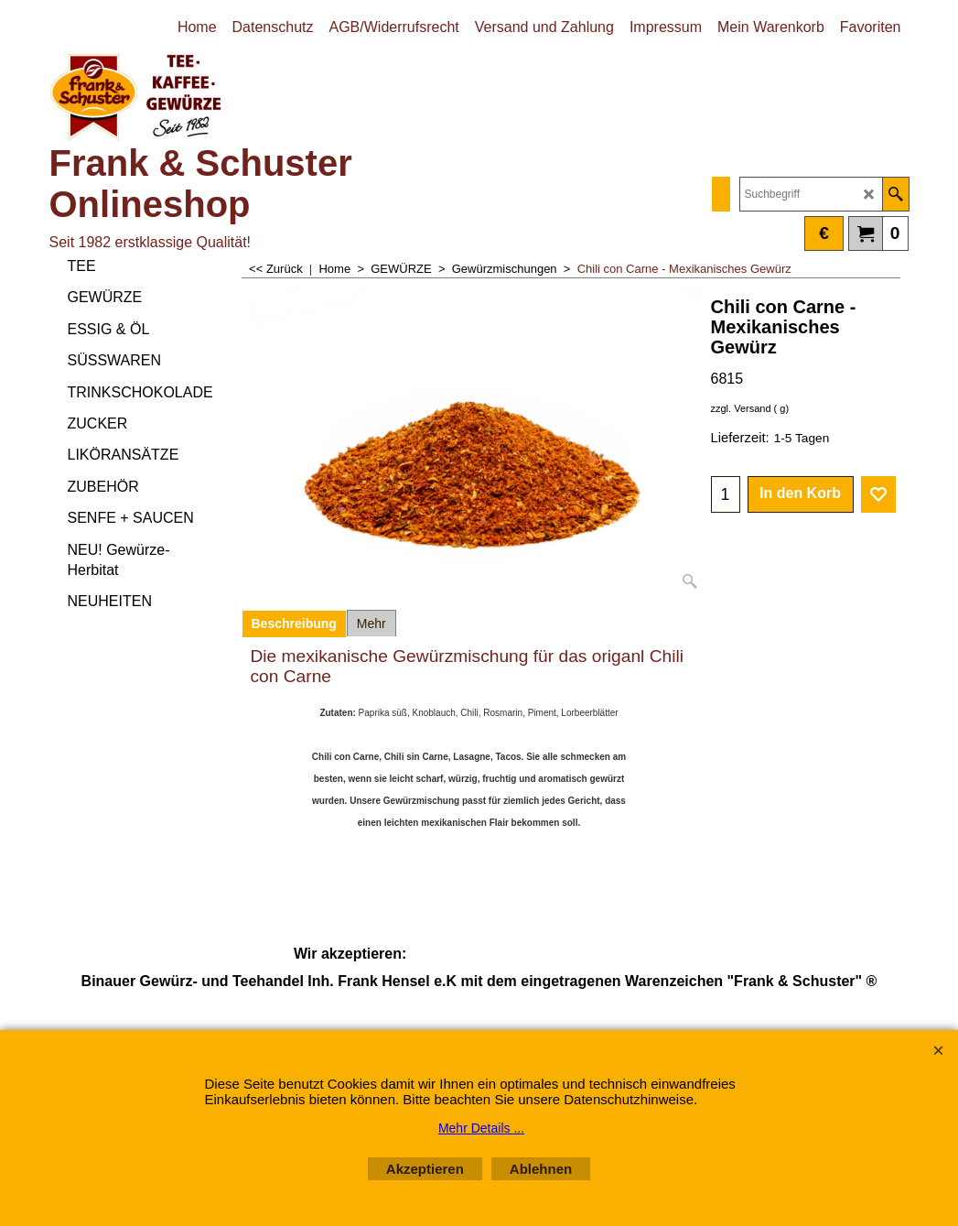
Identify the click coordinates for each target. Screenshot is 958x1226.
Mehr (371, 623)
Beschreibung (294, 623)
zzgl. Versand (741, 408)
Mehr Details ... (481, 1128)
